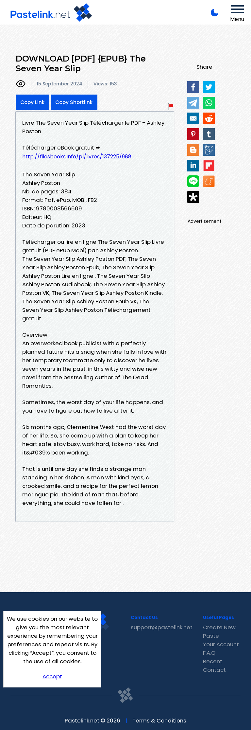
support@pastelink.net (161, 627)
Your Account (221, 644)
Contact (214, 670)
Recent (212, 661)
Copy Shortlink (74, 102)
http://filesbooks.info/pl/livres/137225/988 (76, 156)
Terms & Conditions (159, 720)
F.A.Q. (209, 653)
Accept (52, 676)
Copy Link (32, 102)
